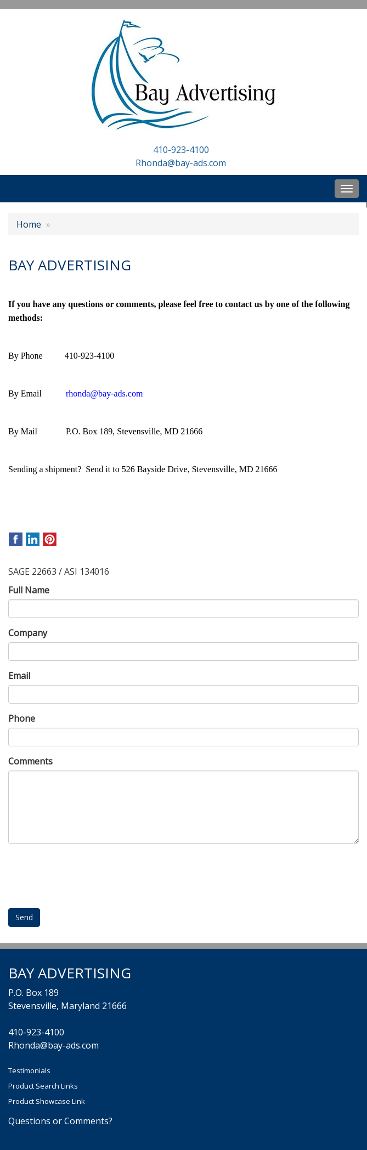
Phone (21, 718)
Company (27, 633)
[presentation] (91, 873)
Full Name (28, 590)
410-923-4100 (181, 150)
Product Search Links (43, 1086)
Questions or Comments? (60, 1121)
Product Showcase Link (46, 1101)
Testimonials (29, 1070)
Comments (30, 761)
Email (19, 676)
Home (28, 224)
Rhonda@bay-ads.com (180, 163)
